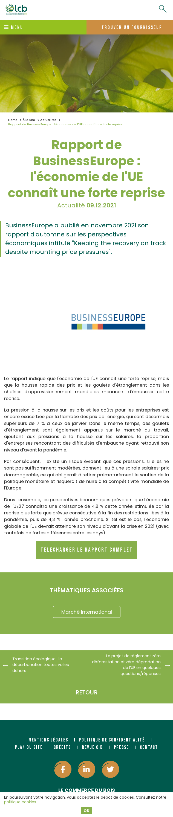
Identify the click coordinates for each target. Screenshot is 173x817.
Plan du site (29, 747)
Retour (86, 692)
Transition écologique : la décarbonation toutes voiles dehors (40, 664)
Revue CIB (92, 747)
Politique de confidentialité (112, 740)
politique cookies (20, 802)
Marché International (86, 612)
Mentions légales (48, 740)
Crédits (62, 747)
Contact (149, 747)
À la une (29, 120)
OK (86, 810)
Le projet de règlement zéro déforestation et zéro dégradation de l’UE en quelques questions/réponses (126, 664)
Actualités (48, 120)
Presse (121, 747)
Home (13, 120)
